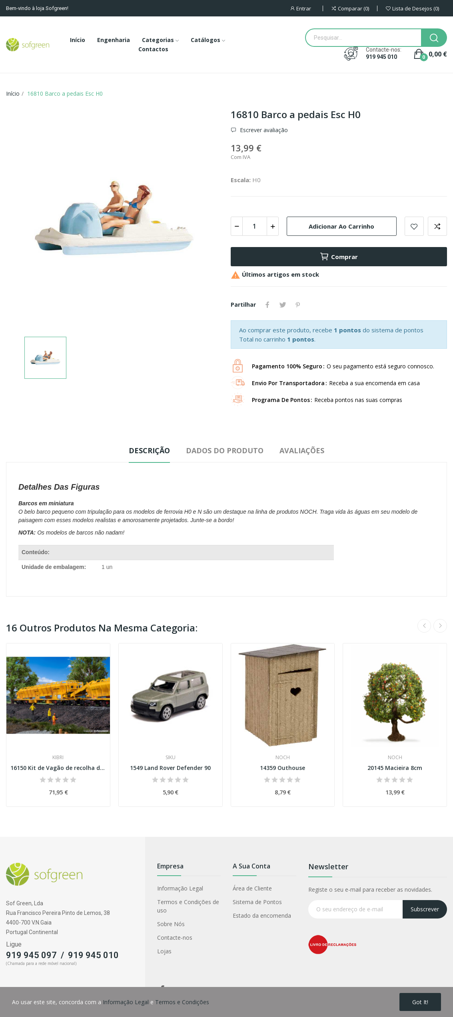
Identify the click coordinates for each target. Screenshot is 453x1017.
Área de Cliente (252, 888)
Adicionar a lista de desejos (414, 226)
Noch (282, 757)
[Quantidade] (255, 226)
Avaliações (301, 450)
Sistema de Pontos (257, 902)
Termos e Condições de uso (188, 906)
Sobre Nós (171, 924)
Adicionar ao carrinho (341, 226)
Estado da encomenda (262, 915)
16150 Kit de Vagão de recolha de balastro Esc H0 (58, 768)
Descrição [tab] (149, 450)
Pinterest (297, 305)
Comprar (338, 256)
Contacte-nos (174, 937)
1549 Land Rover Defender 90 (170, 768)
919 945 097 (31, 955)
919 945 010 (381, 57)
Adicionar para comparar (437, 226)
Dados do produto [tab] (224, 450)
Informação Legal (180, 888)
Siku (171, 757)
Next (440, 626)
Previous (424, 626)
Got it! (420, 1002)
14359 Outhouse (282, 768)
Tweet (282, 305)
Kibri (58, 757)
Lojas (164, 951)
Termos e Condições (182, 1002)
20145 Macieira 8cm (394, 768)
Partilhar (267, 305)
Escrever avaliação (263, 130)
